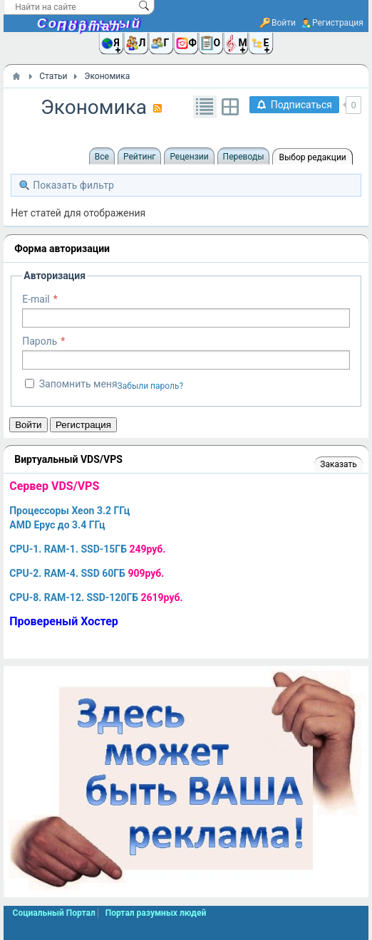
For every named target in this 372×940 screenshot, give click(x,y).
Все (102, 157)
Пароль (39, 341)
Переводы (243, 157)
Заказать (338, 464)
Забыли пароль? (151, 386)
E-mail (36, 299)
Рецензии (189, 157)
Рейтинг (139, 157)
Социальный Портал (89, 24)
